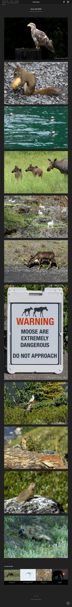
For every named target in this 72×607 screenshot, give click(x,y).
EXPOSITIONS (5, 1)
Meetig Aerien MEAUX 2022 (13, 2)
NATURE (4, 2)
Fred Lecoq (36, 2)
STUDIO (11, 1)
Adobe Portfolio (38, 599)
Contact (4, 4)
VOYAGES (16, 1)
